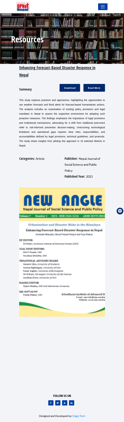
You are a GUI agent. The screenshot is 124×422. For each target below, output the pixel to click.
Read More (94, 87)
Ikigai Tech (79, 415)
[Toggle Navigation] (103, 6)
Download (70, 87)
